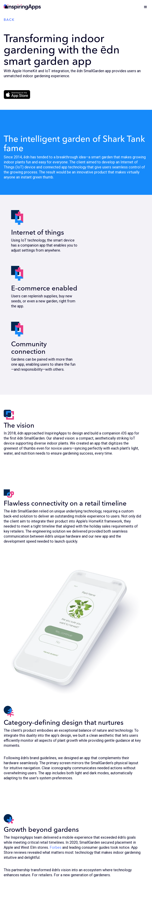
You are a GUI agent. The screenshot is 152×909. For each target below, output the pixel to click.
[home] (22, 7)
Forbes (55, 847)
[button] (145, 7)
